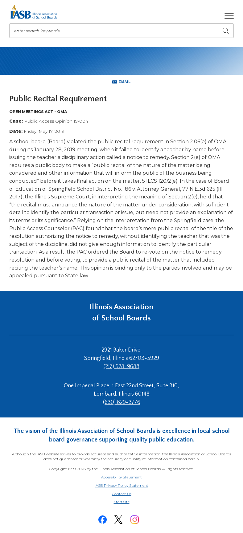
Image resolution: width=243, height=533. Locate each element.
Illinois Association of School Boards (122, 313)
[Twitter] (118, 519)
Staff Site (129, 502)
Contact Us (121, 493)
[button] (229, 16)
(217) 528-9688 (121, 367)
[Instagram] (134, 519)
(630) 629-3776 (121, 402)
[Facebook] (102, 519)
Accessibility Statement (121, 477)
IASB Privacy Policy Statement (121, 485)
